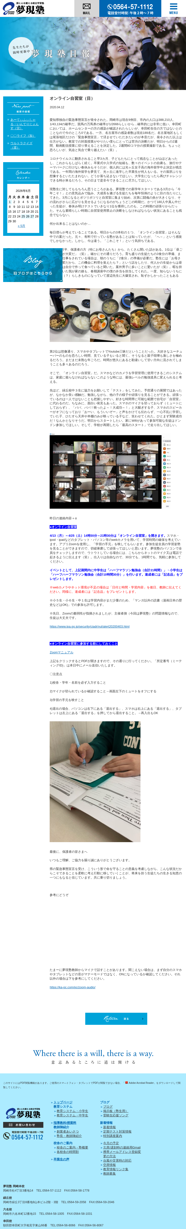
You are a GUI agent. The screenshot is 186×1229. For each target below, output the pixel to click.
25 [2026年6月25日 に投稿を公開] (23, 216)
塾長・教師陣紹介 (69, 1136)
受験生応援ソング (115, 1115)
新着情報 (109, 1127)
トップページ (63, 1102)
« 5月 (21, 226)
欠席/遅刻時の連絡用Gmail (121, 1147)
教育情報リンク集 (115, 1169)
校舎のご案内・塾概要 (72, 1147)
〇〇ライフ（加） (23, 135)
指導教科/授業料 (65, 1123)
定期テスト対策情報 (117, 1131)
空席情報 (109, 1165)
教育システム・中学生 (72, 1115)
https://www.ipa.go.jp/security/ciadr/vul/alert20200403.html (89, 626)
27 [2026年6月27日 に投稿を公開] (32, 216)
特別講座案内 (112, 1136)
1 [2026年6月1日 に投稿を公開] (10, 202)
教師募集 (109, 1173)
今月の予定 (111, 1143)
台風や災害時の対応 (117, 1160)
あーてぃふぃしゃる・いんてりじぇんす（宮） (24, 124)
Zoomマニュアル (61, 652)
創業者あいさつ (68, 1131)
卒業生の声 (61, 1159)
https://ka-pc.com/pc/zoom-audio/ (72, 987)
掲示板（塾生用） (115, 1111)
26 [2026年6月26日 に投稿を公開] (27, 216)
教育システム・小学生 (72, 1111)
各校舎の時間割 (68, 1152)
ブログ (108, 1106)
